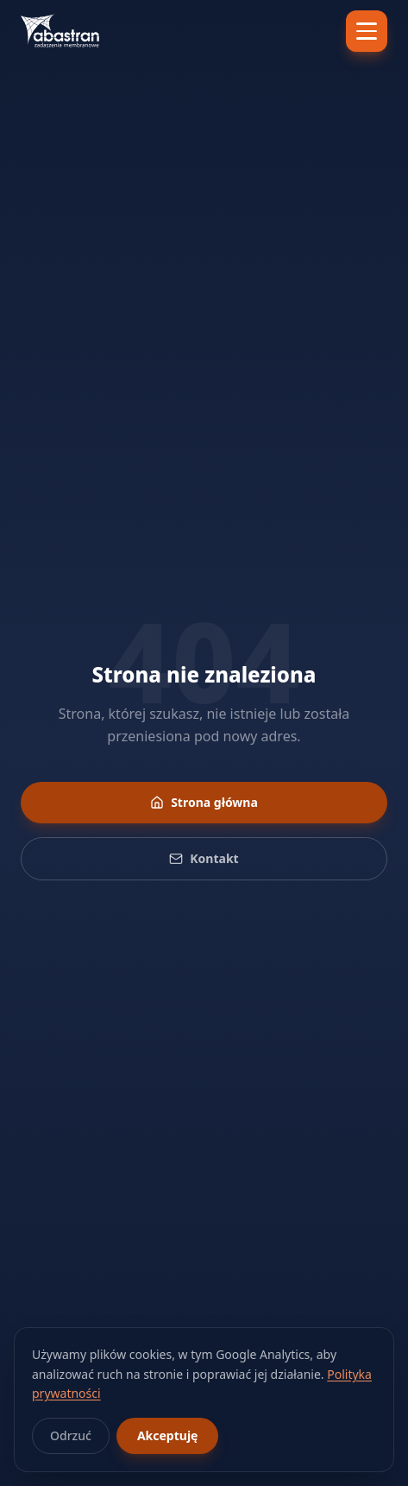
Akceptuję (167, 1435)
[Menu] (366, 31)
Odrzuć (70, 1435)
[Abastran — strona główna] (60, 31)
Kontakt (203, 858)
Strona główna (204, 802)
